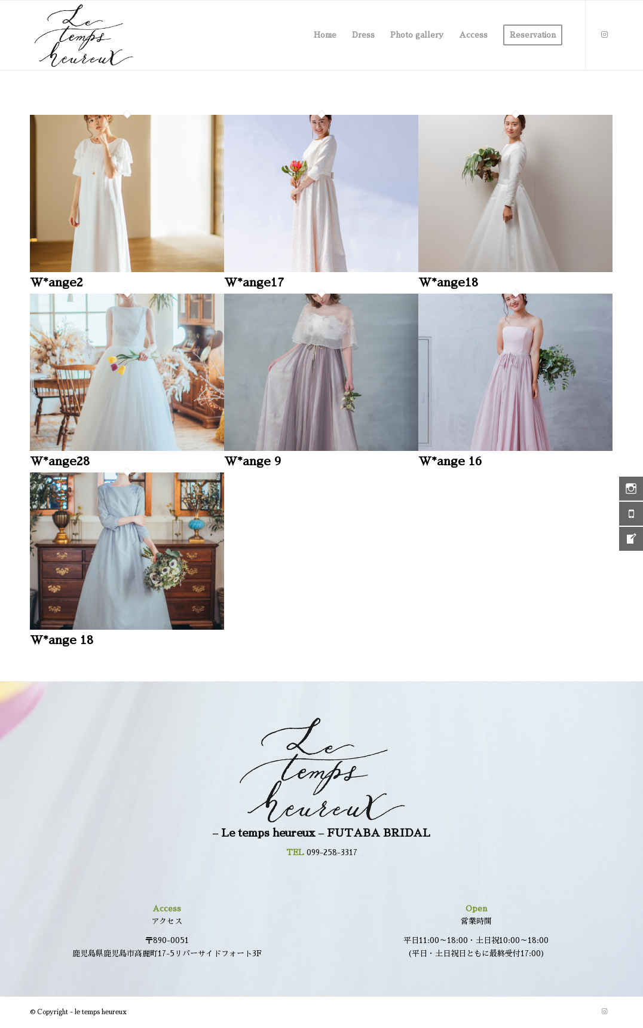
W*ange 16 (450, 461)
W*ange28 (60, 461)
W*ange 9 (252, 461)
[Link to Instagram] (604, 35)
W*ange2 (56, 282)
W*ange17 (254, 282)
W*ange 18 (61, 640)
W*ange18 (448, 282)
